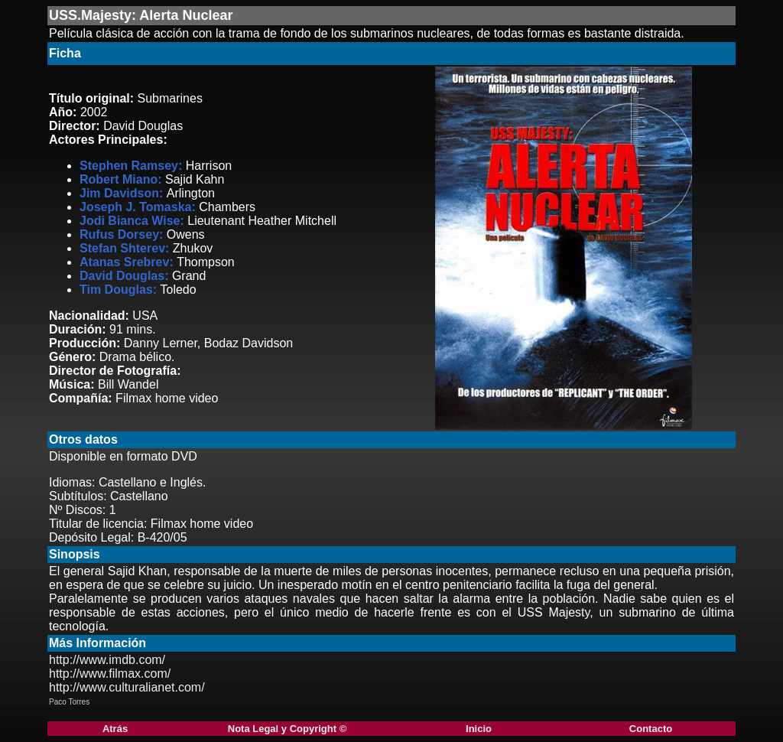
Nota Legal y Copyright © (287, 728)
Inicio (479, 728)
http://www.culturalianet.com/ (127, 687)
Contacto (650, 728)
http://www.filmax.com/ (110, 673)
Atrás (115, 728)
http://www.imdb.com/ (107, 659)
